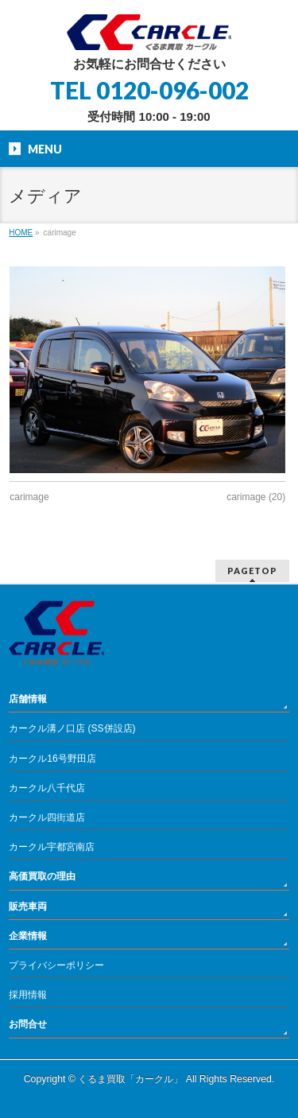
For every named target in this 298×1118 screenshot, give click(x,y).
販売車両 (28, 906)
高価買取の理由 (42, 876)
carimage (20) (255, 497)
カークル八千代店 (47, 788)
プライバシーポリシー (56, 965)
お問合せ (28, 1024)
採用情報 (28, 994)
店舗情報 (28, 699)
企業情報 (28, 935)
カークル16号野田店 (52, 758)
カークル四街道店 (47, 817)
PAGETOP (252, 570)
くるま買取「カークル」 (130, 1079)
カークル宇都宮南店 (52, 846)
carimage (29, 497)
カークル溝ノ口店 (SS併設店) (72, 728)
